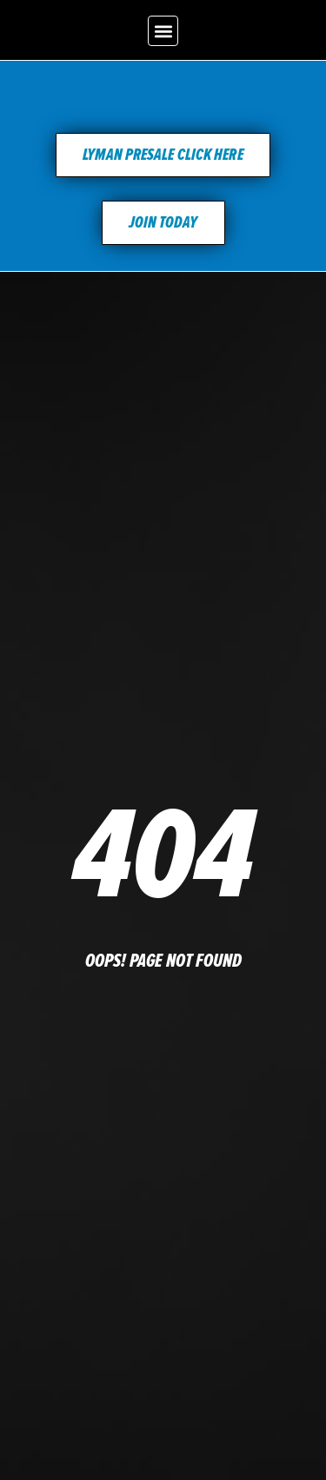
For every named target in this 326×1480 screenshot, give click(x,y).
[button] (163, 31)
